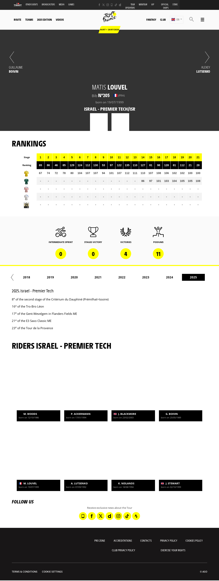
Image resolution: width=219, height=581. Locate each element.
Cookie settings (52, 571)
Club (163, 19)
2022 (130, 277)
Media (61, 4)
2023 (154, 277)
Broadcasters (48, 4)
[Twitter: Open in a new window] (103, 5)
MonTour (143, 4)
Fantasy (151, 19)
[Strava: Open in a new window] (136, 516)
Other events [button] (32, 4)
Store (175, 4)
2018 (35, 277)
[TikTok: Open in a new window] (116, 5)
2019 (59, 277)
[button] (176, 19)
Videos (60, 19)
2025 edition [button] (44, 19)
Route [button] (17, 19)
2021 (106, 277)
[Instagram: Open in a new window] (108, 5)
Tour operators (130, 6)
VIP (152, 4)
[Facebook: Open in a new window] (99, 5)
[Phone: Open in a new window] (112, 5)
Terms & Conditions (24, 571)
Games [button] (71, 4)
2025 (202, 277)
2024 (178, 277)
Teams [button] (29, 19)
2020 (83, 277)
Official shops (165, 6)
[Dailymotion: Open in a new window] (120, 5)
